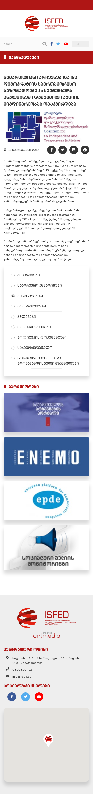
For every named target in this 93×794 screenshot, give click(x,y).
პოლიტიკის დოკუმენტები (42, 337)
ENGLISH (80, 44)
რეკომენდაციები (34, 327)
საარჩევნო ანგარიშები (39, 285)
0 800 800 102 (22, 669)
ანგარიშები (28, 275)
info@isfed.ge (21, 676)
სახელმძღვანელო (35, 347)
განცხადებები (30, 296)
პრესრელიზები (32, 306)
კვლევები (26, 316)
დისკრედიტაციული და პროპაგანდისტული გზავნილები (48, 360)
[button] (48, 740)
